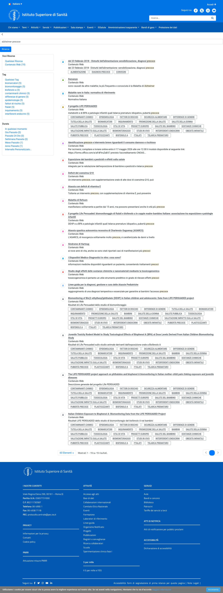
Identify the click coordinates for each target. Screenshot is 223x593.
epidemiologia (14, 100)
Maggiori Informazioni (161, 589)
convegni (121, 72)
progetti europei (140, 126)
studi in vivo (143, 131)
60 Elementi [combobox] (68, 453)
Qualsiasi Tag (12, 79)
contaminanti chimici (17, 93)
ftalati (9, 107)
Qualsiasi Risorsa (14, 61)
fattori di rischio (14, 103)
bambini (128, 313)
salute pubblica (79, 126)
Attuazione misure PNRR (35, 560)
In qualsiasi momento (16, 129)
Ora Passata (13, 132)
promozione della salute (152, 121)
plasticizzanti (102, 135)
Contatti (27, 537)
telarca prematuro (157, 135)
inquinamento (13, 110)
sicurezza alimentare (155, 117)
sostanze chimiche (191, 126)
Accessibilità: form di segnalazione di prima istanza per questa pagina (149, 583)
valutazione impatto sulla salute (89, 131)
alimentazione (78, 72)
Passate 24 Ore (14, 135)
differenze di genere (17, 96)
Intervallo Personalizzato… (18, 149)
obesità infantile (195, 131)
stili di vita (119, 126)
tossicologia (100, 126)
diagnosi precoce (101, 72)
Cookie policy (29, 541)
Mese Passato (14, 142)
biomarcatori (13, 83)
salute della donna (182, 121)
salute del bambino (165, 126)
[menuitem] (14, 27)
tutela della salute (81, 121)
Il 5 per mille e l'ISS (92, 570)
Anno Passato (14, 146)
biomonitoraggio (15, 86)
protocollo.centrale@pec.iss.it (42, 514)
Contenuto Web (15, 64)
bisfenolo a (12, 90)
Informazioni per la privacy (35, 533)
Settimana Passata (16, 139)
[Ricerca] (179, 18)
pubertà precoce (79, 135)
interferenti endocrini (17, 114)
